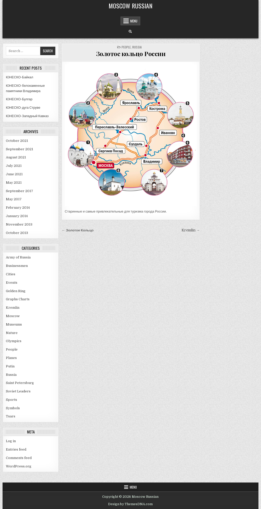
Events (11, 282)
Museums (14, 324)
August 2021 (16, 157)
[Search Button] (130, 31)
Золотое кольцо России (131, 53)
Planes (11, 358)
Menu (133, 20)
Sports (11, 400)
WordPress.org (18, 466)
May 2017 (14, 199)
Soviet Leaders (18, 391)
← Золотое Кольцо (78, 230)
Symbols (13, 408)
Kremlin (12, 307)
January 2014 (17, 216)
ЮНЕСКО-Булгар (19, 99)
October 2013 (17, 233)
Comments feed (19, 458)
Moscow (13, 316)
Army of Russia (18, 257)
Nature (12, 333)
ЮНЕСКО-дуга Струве (23, 107)
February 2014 (18, 207)
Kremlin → (190, 230)
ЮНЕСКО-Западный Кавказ (27, 116)
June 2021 (14, 174)
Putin (10, 366)
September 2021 (19, 149)
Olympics (13, 341)
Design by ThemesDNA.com (130, 504)
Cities (10, 274)
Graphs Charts (18, 299)
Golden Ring (15, 291)
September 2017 (19, 191)
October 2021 (17, 141)
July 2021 (14, 166)
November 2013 (19, 224)
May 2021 (14, 182)
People (12, 349)
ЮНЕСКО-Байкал (19, 77)
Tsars (10, 416)
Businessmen (17, 266)
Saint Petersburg (20, 383)
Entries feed (16, 449)
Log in (11, 441)
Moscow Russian (130, 5)
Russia (11, 375)
